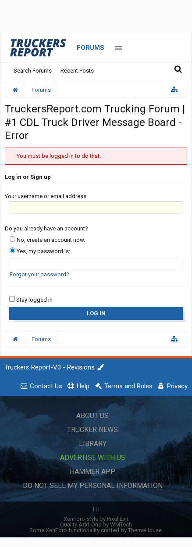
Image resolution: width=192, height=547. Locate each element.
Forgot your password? (39, 274)
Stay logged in (31, 299)
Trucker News (92, 429)
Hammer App (92, 471)
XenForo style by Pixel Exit (96, 519)
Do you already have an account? (46, 228)
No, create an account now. (47, 240)
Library (93, 443)
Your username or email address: (46, 196)
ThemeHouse (145, 530)
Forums (90, 48)
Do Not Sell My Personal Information (93, 485)
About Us (92, 415)
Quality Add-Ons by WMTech (96, 524)
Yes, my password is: (40, 251)
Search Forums (33, 70)
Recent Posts (77, 70)
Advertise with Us (92, 457)
